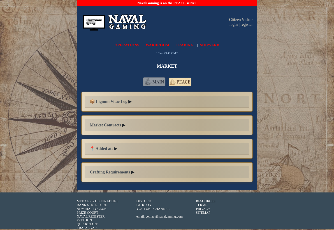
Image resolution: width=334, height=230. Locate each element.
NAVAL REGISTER (91, 216)
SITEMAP (203, 212)
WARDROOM (157, 45)
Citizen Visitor (241, 19)
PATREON (143, 205)
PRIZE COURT (87, 212)
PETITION (84, 220)
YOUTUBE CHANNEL (152, 209)
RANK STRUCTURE (92, 205)
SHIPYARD (209, 45)
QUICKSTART (87, 224)
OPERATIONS (127, 45)
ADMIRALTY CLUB (92, 209)
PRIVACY (203, 209)
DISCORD (143, 201)
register (247, 24)
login (233, 24)
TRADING (185, 45)
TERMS (201, 205)
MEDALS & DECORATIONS (97, 201)
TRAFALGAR (87, 228)
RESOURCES (206, 201)
